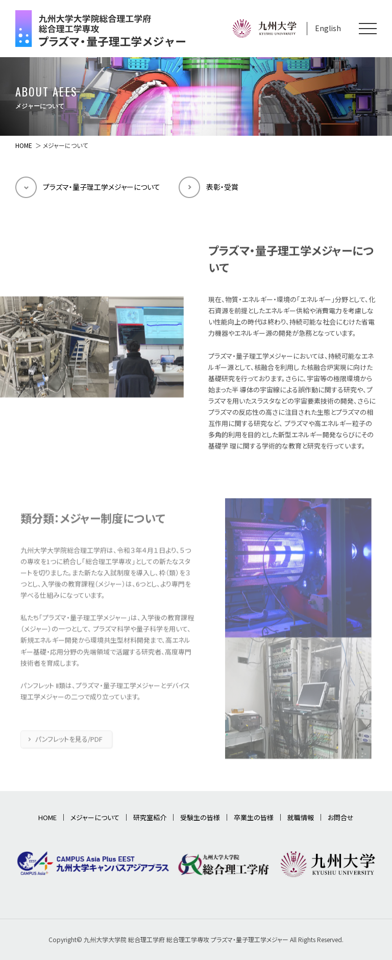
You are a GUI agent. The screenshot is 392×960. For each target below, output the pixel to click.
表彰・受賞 (222, 187)
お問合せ (341, 817)
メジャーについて (94, 817)
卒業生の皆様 (254, 817)
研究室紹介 (149, 817)
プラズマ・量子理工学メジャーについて (101, 187)
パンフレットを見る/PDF (69, 750)
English (328, 28)
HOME (23, 145)
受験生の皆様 (200, 817)
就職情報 (300, 817)
